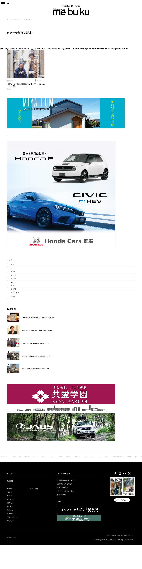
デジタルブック (19, 310)
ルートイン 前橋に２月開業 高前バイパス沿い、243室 (43, 388)
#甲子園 (96, 476)
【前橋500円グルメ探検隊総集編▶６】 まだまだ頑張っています (47, 337)
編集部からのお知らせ (68, 504)
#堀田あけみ (118, 476)
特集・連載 (35, 508)
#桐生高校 (106, 476)
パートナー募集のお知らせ (70, 512)
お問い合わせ (63, 516)
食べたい (11, 508)
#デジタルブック (20, 476)
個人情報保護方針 (14, 561)
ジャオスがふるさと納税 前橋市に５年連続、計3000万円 (44, 376)
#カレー (86, 476)
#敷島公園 (50, 476)
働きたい (16, 300)
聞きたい (16, 289)
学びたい (16, 315)
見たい (15, 279)
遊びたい (16, 295)
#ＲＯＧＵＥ (62, 476)
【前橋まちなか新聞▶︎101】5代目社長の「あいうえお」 (44, 363)
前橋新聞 (16, 305)
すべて (15, 269)
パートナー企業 (64, 508)
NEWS (16, 274)
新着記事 (18, 19)
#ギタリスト (75, 476)
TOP (8, 19)
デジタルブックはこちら (122, 522)
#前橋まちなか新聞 (36, 476)
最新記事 (11, 500)
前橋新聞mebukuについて (70, 500)
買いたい (16, 284)
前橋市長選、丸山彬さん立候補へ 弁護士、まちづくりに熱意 (45, 350)
